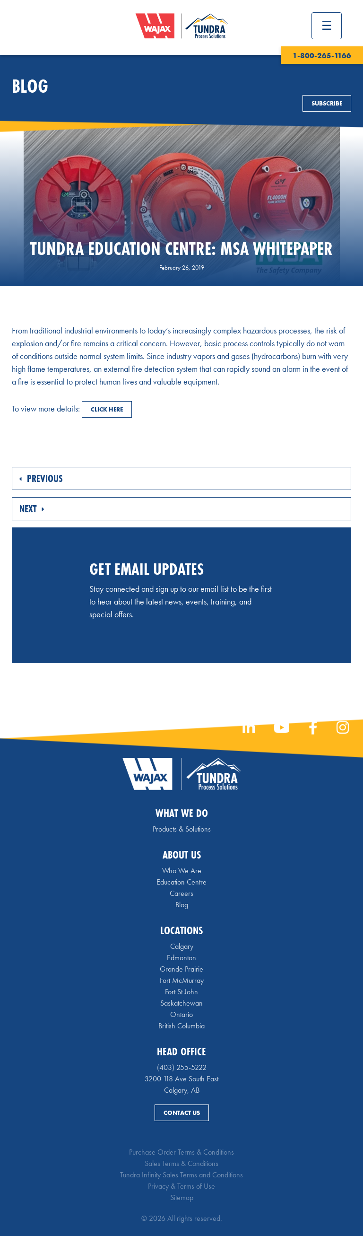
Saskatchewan (181, 1003)
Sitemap (181, 1197)
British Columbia (181, 1026)
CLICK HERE (107, 409)
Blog (181, 905)
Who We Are (181, 871)
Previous (41, 478)
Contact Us (182, 1113)
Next (31, 509)
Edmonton (181, 958)
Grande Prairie (181, 969)
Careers (181, 893)
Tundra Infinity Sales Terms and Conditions (181, 1175)
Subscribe (326, 103)
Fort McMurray (182, 980)
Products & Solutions (182, 829)
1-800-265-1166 (322, 56)
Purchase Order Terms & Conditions (181, 1152)
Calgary (181, 946)
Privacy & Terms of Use (181, 1186)
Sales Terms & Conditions (181, 1163)
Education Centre (181, 882)
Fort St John (181, 992)
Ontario (181, 1014)
